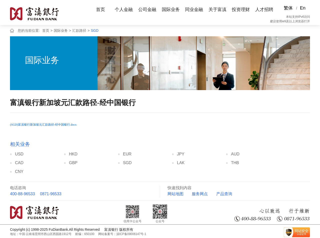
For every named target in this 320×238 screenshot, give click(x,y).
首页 (100, 9)
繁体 (288, 8)
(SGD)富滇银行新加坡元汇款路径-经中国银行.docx (43, 124)
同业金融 (194, 9)
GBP (73, 163)
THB (235, 163)
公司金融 (147, 9)
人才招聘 (264, 9)
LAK (180, 163)
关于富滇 (217, 9)
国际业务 (171, 9)
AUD (235, 154)
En (303, 8)
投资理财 (241, 9)
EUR (127, 154)
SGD (94, 31)
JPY (180, 154)
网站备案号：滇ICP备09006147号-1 (122, 234)
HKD (73, 154)
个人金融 (124, 9)
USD (19, 154)
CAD (19, 163)
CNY (19, 171)
